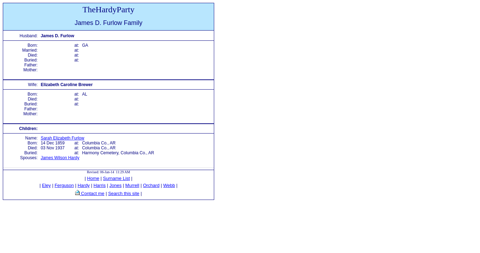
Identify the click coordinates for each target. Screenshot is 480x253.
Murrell (132, 185)
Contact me (92, 193)
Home (93, 178)
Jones (116, 185)
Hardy (84, 185)
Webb (169, 185)
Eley (46, 185)
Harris (99, 185)
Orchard (151, 185)
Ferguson (64, 185)
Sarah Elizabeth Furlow (62, 138)
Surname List (116, 178)
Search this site (123, 193)
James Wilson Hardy (60, 157)
